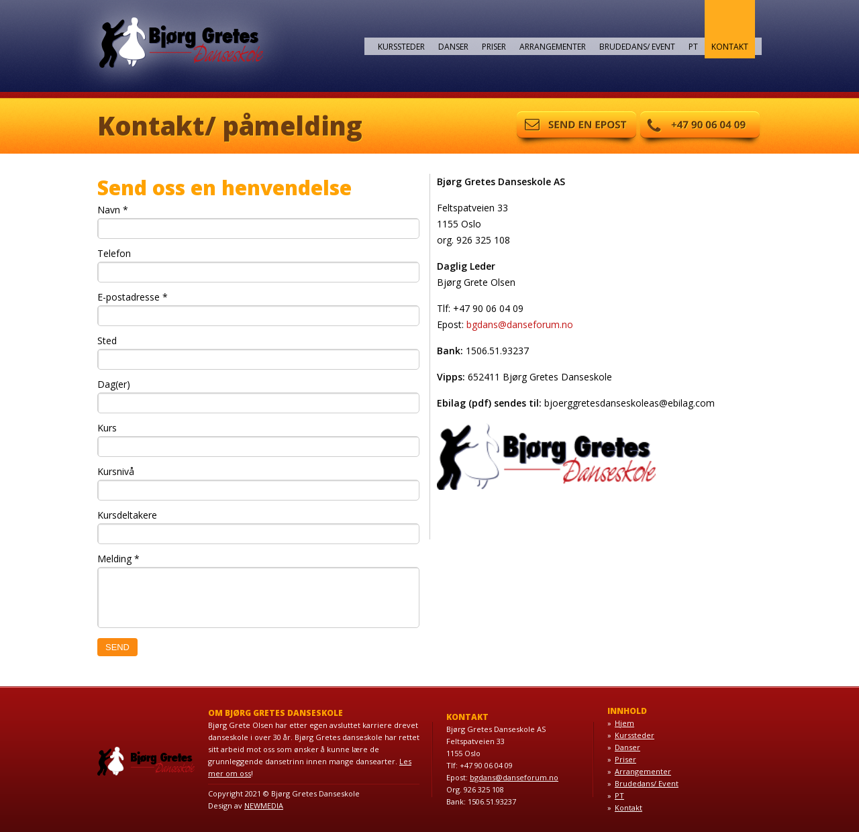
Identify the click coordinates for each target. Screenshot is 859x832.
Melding (118, 558)
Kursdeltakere (127, 515)
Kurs (107, 427)
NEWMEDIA (263, 805)
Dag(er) (113, 384)
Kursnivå (115, 471)
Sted (107, 340)
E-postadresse (132, 297)
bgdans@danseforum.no (519, 324)
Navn (112, 209)
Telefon (114, 253)
